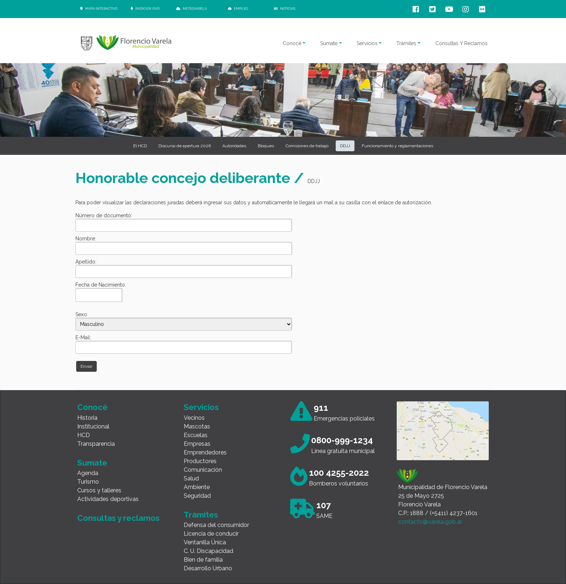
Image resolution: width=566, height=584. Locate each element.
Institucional (93, 426)
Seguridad (197, 495)
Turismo (88, 481)
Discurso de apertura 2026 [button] (184, 145)
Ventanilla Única (205, 542)
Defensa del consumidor (216, 525)
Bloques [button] (266, 145)
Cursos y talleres (99, 490)
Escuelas (196, 435)
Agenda (87, 473)
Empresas (197, 443)
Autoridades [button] (234, 145)
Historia (87, 417)
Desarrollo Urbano (208, 568)
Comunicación (203, 469)
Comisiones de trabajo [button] (307, 145)
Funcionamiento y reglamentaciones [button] (397, 145)
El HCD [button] (140, 145)
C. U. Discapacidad (208, 551)
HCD (83, 435)
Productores (200, 461)
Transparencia (96, 443)
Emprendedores (205, 452)
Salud (191, 478)
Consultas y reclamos (118, 518)
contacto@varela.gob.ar (430, 521)
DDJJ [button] (345, 145)
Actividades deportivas (108, 499)
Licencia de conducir (211, 533)
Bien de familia (203, 559)
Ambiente (197, 487)
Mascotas (197, 426)
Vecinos (194, 417)
